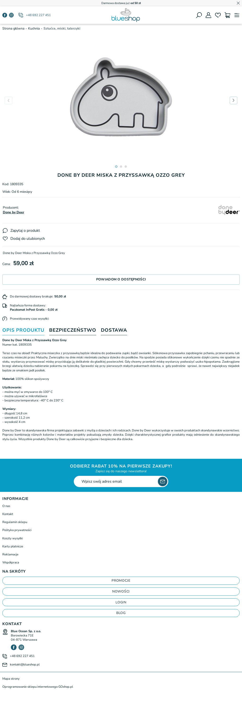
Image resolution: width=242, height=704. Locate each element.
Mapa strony (11, 679)
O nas (6, 506)
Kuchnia (34, 28)
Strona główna (13, 28)
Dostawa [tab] (114, 330)
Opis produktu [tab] (23, 330)
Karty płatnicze (12, 546)
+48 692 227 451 (38, 15)
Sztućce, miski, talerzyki (61, 28)
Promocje (121, 580)
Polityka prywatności (16, 530)
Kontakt (7, 514)
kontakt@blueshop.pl (25, 664)
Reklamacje (10, 554)
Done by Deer (13, 212)
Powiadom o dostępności (121, 279)
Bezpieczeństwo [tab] (72, 330)
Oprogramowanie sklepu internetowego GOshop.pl (37, 687)
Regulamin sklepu (14, 522)
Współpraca (10, 562)
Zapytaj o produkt (25, 230)
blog (121, 613)
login (121, 602)
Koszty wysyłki (12, 538)
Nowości (121, 591)
